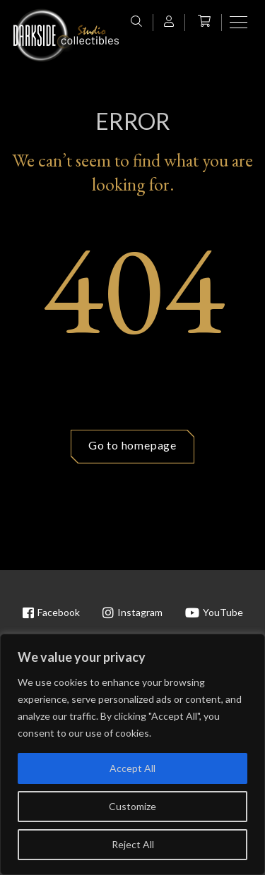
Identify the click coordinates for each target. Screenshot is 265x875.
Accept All (132, 768)
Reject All (133, 844)
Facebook (51, 612)
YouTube (214, 612)
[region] (132, 754)
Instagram (132, 612)
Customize (132, 806)
